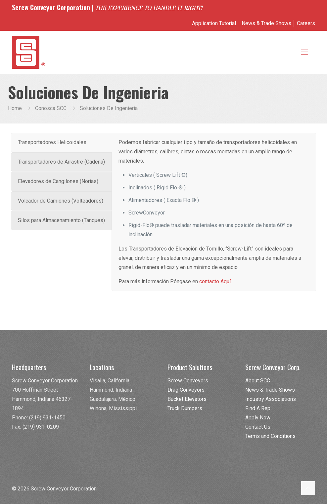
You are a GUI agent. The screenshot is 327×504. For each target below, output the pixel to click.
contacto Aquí (215, 281)
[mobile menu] (304, 52)
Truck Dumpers (184, 408)
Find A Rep (257, 408)
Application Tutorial (214, 23)
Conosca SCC (51, 108)
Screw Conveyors (187, 380)
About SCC (257, 380)
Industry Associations (270, 399)
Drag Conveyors (186, 390)
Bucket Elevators (187, 399)
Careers (306, 23)
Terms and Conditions (270, 436)
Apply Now (257, 417)
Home (15, 108)
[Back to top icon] (308, 488)
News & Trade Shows (266, 23)
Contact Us (257, 427)
